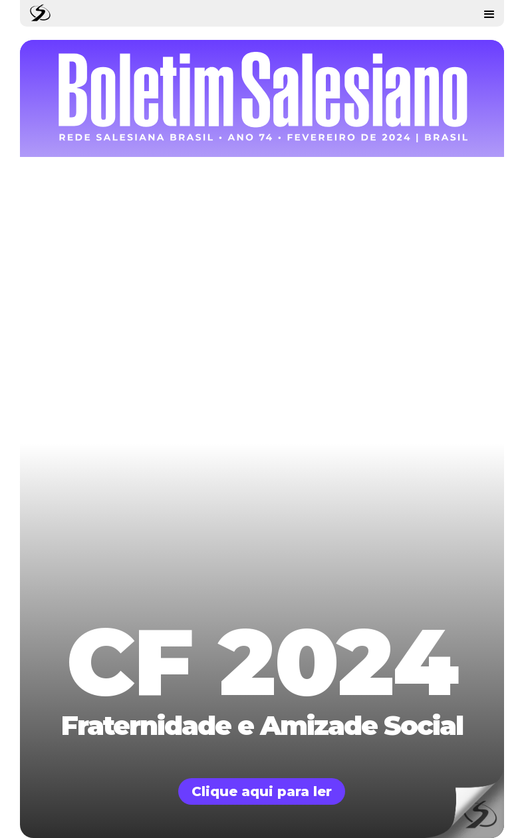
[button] (489, 13)
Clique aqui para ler (262, 791)
